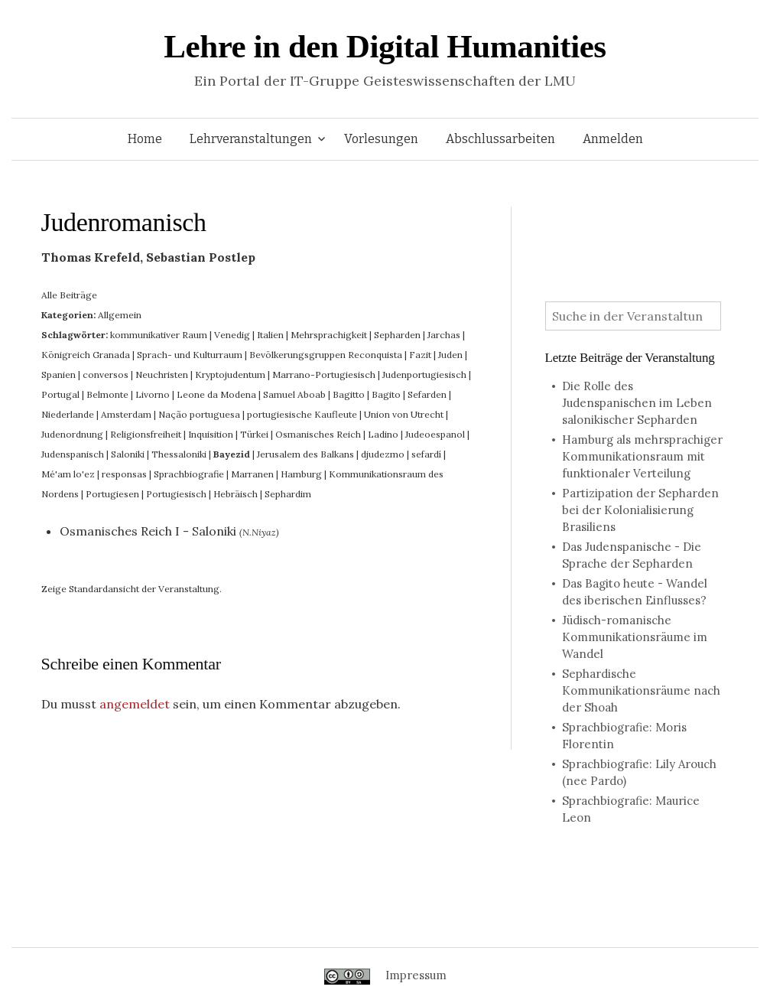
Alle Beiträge (69, 295)
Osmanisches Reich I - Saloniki (148, 531)
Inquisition (210, 434)
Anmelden (613, 139)
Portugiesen (112, 494)
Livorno (152, 394)
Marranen (252, 474)
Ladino (383, 434)
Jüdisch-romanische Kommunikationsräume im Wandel (634, 637)
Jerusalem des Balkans (305, 454)
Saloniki (128, 454)
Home (145, 139)
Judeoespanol (435, 434)
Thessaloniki (178, 454)
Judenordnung (72, 434)
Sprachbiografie (189, 474)
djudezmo (382, 454)
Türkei (254, 434)
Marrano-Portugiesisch (323, 374)
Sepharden (397, 334)
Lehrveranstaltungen (251, 139)
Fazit (420, 354)
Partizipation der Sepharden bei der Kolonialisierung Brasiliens (640, 510)
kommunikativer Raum (158, 334)
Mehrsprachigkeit (329, 334)
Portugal (60, 394)
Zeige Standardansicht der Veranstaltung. (131, 588)
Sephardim (288, 494)
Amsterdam (126, 414)
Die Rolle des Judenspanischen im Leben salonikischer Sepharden (637, 403)
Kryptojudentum (230, 374)
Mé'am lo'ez (68, 474)
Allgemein (119, 315)
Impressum (416, 975)
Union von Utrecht (403, 414)
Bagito (386, 394)
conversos (105, 374)
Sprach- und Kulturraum (189, 354)
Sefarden (427, 394)
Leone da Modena (216, 394)
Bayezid (231, 454)
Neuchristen (161, 374)
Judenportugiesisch (424, 374)
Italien (270, 334)
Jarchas (443, 334)
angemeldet (134, 704)
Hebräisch (235, 494)
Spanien (58, 374)
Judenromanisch (123, 222)
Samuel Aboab (294, 394)
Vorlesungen (381, 139)
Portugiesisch (176, 494)
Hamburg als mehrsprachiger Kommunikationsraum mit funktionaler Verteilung (642, 456)
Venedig (232, 334)
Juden (450, 354)
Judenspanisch (72, 454)
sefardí (426, 454)
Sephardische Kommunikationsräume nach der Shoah (641, 690)
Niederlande (67, 414)
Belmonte (107, 394)
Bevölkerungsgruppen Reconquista (325, 354)
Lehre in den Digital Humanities (385, 46)
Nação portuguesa (199, 414)
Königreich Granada (85, 354)
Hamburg (301, 474)
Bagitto (349, 394)
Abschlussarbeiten (500, 139)
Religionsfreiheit (145, 434)
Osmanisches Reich (318, 434)
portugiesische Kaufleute (302, 414)
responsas (124, 474)
